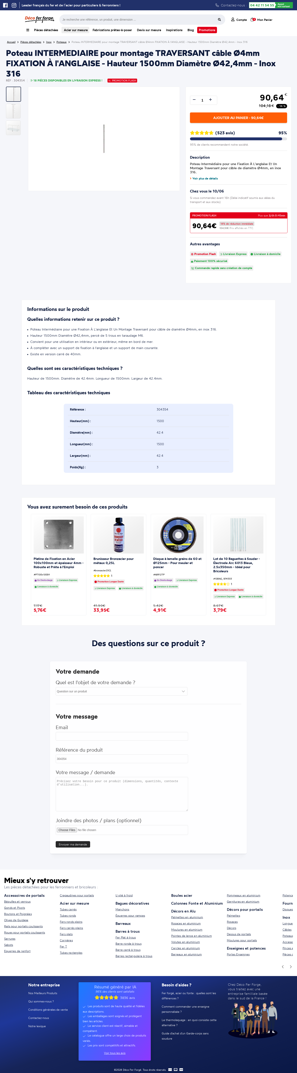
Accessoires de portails (24, 895)
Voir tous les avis (114, 1053)
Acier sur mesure (75, 30)
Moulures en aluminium (186, 929)
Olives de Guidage (16, 920)
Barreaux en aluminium (186, 954)
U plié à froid (124, 895)
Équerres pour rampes (130, 915)
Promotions (207, 30)
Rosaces (232, 921)
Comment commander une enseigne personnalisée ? (185, 1009)
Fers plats (66, 934)
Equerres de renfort (17, 951)
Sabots (8, 945)
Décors (231, 928)
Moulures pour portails (242, 940)
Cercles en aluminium (185, 948)
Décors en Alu (183, 911)
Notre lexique (37, 1026)
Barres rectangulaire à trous (134, 956)
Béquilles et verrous (17, 901)
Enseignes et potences (246, 948)
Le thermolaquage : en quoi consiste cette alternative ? (189, 1022)
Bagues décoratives (132, 903)
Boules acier (181, 895)
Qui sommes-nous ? (41, 1001)
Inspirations (174, 30)
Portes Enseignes (238, 954)
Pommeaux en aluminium (243, 895)
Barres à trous (128, 931)
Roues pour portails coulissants (24, 932)
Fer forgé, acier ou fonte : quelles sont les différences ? (189, 995)
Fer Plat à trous (126, 937)
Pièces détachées (46, 30)
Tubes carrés (68, 909)
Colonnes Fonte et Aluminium (197, 903)
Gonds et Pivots (14, 907)
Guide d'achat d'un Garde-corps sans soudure (185, 1036)
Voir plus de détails (204, 178)
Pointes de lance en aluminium (191, 935)
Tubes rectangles (71, 952)
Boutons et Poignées (18, 914)
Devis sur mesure (149, 30)
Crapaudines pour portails (77, 895)
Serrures (9, 938)
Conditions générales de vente (48, 1009)
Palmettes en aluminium (187, 917)
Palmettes (233, 915)
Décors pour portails (245, 909)
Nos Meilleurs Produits (42, 993)
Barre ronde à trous (128, 943)
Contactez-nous (38, 1018)
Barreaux (123, 923)
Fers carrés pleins (71, 928)
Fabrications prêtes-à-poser (112, 30)
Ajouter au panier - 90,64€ (238, 118)
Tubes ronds (68, 915)
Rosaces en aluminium (186, 923)
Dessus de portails (239, 934)
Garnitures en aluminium (243, 901)
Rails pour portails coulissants (23, 926)
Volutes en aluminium (185, 942)
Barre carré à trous (128, 949)
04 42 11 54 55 (262, 5)
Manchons (122, 909)
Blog (190, 30)
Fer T (63, 946)
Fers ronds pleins (71, 921)
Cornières (66, 940)
